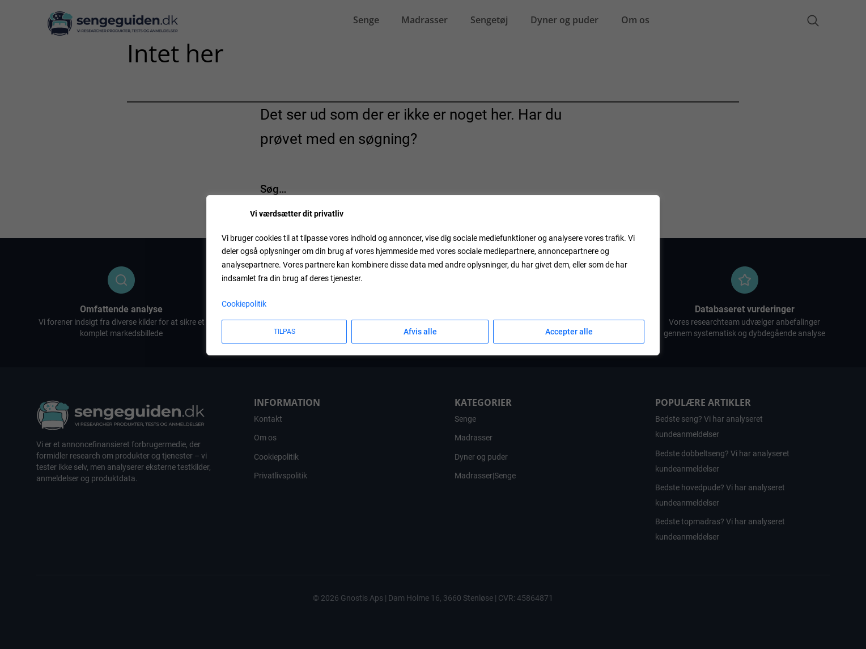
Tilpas (284, 332)
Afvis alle (420, 331)
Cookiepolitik (244, 303)
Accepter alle (569, 331)
